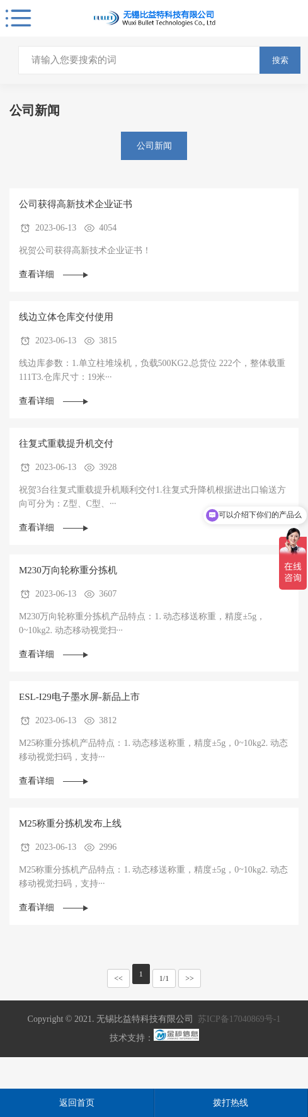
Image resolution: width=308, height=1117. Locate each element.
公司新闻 (154, 146)
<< (118, 978)
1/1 (164, 978)
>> (189, 978)
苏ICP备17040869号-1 (239, 1019)
